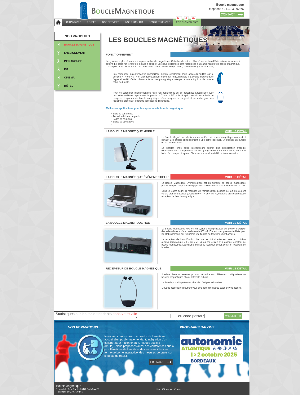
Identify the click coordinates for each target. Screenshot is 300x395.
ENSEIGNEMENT (187, 22)
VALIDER (230, 315)
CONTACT (228, 14)
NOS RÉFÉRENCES (159, 22)
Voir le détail (236, 131)
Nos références (164, 389)
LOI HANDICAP (73, 22)
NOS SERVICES (110, 22)
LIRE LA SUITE (158, 362)
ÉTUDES (91, 22)
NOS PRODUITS (134, 22)
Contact (178, 389)
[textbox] (153, 316)
